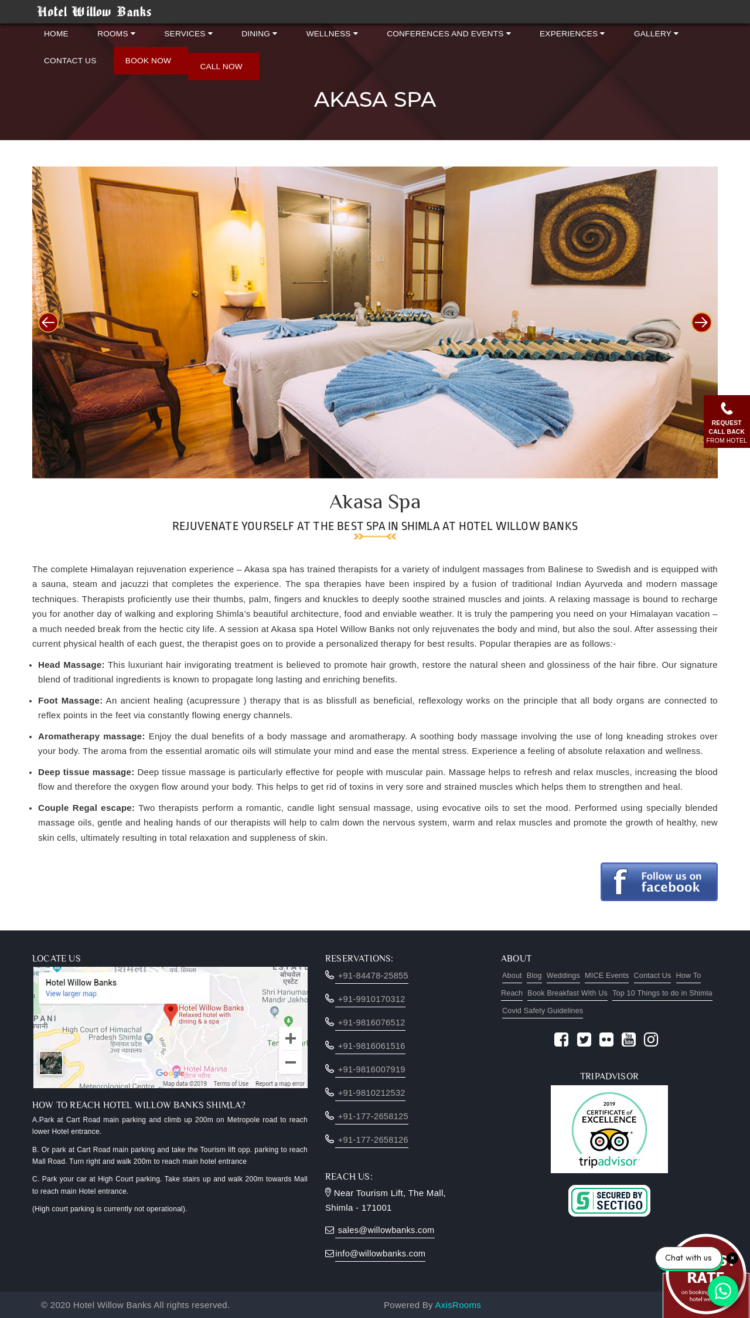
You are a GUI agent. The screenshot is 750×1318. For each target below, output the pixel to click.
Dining (240, 30)
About (513, 975)
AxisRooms (458, 1305)
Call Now (208, 58)
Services (176, 30)
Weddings (569, 975)
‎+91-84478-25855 (372, 975)
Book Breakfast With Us (585, 993)
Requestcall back (725, 421)
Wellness (307, 30)
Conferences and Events (418, 30)
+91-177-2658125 (372, 1116)
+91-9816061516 (371, 1046)
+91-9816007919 (371, 1069)
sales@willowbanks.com (386, 1230)
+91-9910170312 (371, 999)
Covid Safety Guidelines (585, 1010)
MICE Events (617, 975)
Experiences (534, 30)
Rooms (110, 30)
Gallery (612, 30)
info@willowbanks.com (381, 1253)
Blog (537, 975)
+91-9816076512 (371, 1022)
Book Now (141, 52)
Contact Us (70, 52)
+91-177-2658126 (372, 1139)
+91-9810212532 (371, 1093)
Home (56, 30)
